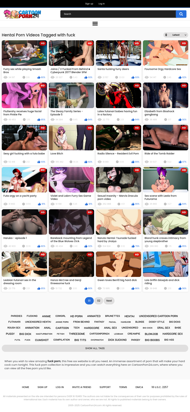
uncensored (130, 327)
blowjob (151, 334)
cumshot (42, 340)
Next (109, 300)
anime (46, 316)
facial (112, 321)
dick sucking (117, 340)
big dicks (174, 321)
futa (17, 339)
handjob (126, 321)
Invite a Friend (81, 387)
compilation (61, 339)
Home (25, 387)
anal (47, 327)
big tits (80, 340)
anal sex (110, 327)
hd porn (76, 316)
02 (98, 300)
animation (32, 327)
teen (77, 327)
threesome (77, 333)
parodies (16, 315)
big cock (148, 327)
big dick (25, 334)
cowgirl (60, 315)
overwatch (97, 339)
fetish (60, 333)
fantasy (99, 321)
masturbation (44, 333)
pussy (10, 333)
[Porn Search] (122, 14)
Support (105, 387)
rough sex (13, 327)
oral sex (163, 327)
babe (178, 327)
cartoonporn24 (99, 333)
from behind (81, 321)
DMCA (139, 387)
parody (135, 339)
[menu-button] (95, 23)
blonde (139, 321)
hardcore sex (172, 333)
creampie (134, 333)
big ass (169, 339)
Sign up (89, 3)
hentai (129, 316)
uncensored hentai (38, 321)
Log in (102, 3)
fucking (32, 316)
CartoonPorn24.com (91, 405)
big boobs (152, 340)
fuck (28, 339)
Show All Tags (95, 348)
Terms (123, 387)
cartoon (62, 328)
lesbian (118, 333)
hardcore (91, 328)
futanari (14, 321)
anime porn (62, 321)
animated (94, 316)
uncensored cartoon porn (158, 316)
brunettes (112, 316)
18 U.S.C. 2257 (159, 387)
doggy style (157, 321)
